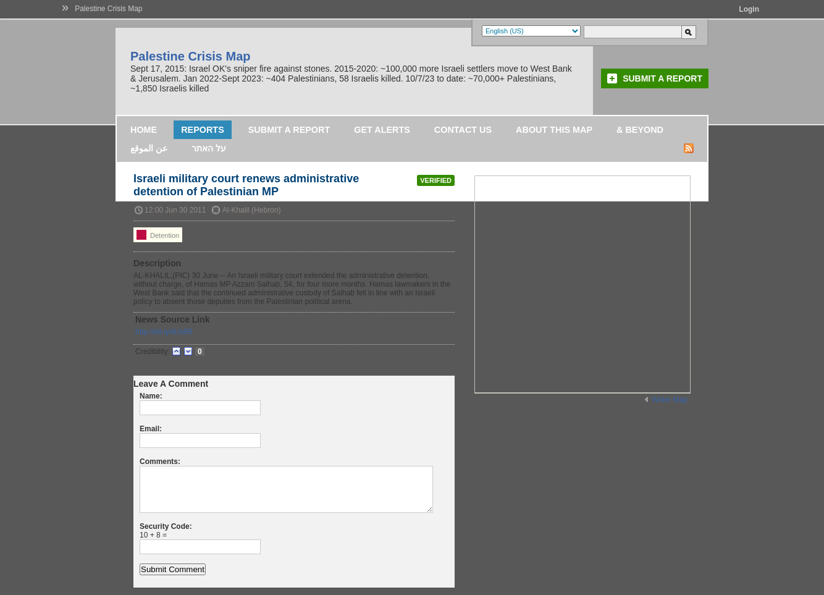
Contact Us (463, 130)
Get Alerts (382, 130)
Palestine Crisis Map (108, 8)
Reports (202, 130)
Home (143, 130)
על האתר (208, 148)
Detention (158, 235)
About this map (554, 130)
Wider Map (669, 399)
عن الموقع (148, 148)
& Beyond (639, 130)
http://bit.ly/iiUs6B (164, 331)
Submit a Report (662, 78)
